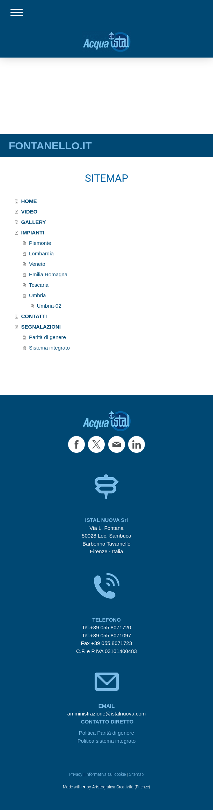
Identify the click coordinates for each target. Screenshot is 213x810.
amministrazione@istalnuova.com (106, 714)
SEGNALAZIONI (41, 327)
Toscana (39, 285)
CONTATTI (34, 316)
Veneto (37, 264)
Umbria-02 (49, 306)
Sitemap (136, 774)
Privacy (75, 774)
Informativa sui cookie (106, 774)
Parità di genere (47, 337)
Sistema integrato (49, 348)
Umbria (37, 295)
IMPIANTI (32, 232)
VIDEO (29, 212)
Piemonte (40, 243)
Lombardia (41, 253)
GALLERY (33, 222)
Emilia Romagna (48, 274)
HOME (29, 201)
